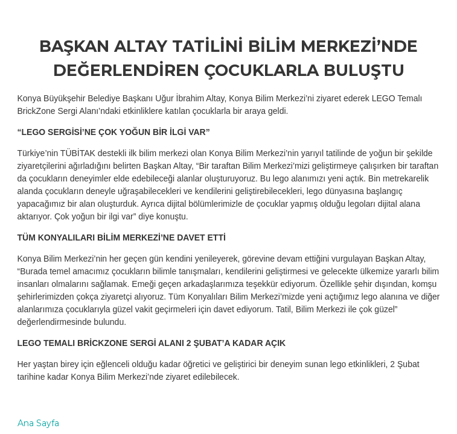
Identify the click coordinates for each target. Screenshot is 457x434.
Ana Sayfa (38, 423)
